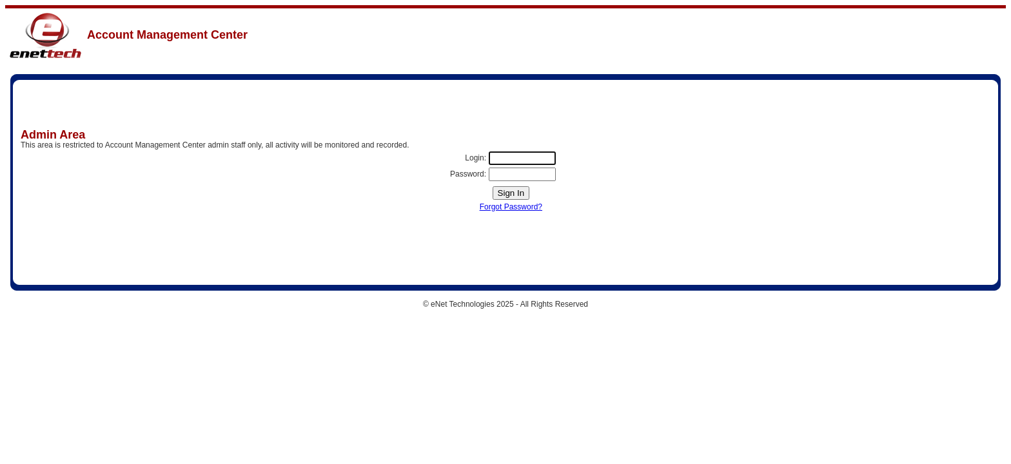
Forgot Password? (511, 206)
